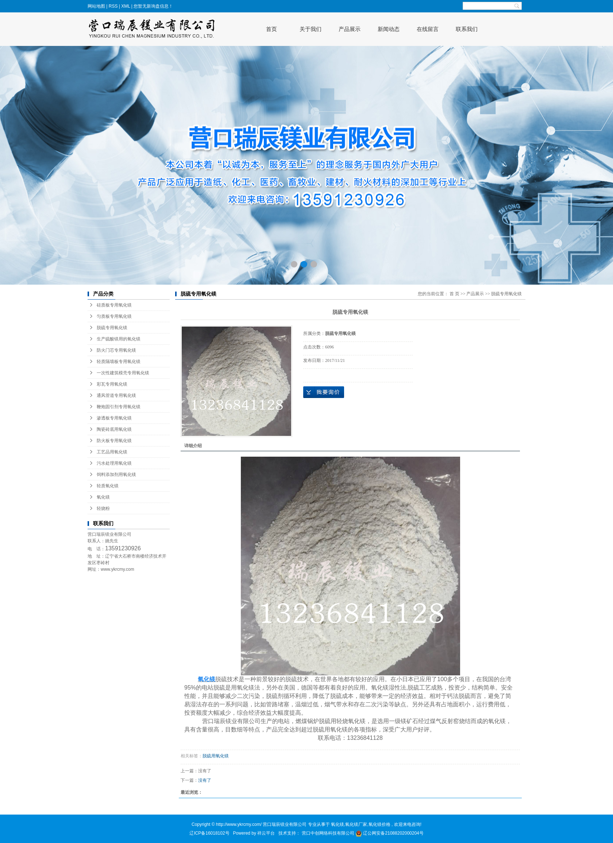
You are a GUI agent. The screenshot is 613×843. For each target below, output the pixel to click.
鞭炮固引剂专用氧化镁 (118, 406)
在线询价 (323, 392)
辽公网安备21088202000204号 (389, 833)
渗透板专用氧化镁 (114, 418)
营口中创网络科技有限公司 (328, 833)
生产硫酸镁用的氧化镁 (118, 339)
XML (125, 6)
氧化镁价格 (379, 824)
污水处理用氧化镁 (114, 463)
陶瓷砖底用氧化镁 (114, 429)
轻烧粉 (103, 508)
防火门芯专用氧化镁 (116, 350)
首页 (271, 29)
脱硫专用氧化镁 (112, 327)
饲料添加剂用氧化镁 (116, 474)
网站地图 (97, 6)
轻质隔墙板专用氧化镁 (118, 361)
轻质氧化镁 (108, 485)
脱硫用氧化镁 (216, 755)
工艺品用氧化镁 (112, 451)
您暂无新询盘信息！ (153, 6)
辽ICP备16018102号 (209, 833)
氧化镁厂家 (356, 824)
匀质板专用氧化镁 (114, 316)
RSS (113, 6)
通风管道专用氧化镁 (116, 395)
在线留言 (428, 29)
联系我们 (467, 29)
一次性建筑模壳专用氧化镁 (123, 372)
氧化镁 (103, 497)
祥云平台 (266, 833)
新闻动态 (389, 29)
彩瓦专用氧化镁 (112, 384)
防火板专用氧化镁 (114, 440)
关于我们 (310, 29)
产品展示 (350, 29)
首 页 (454, 293)
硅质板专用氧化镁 (114, 305)
